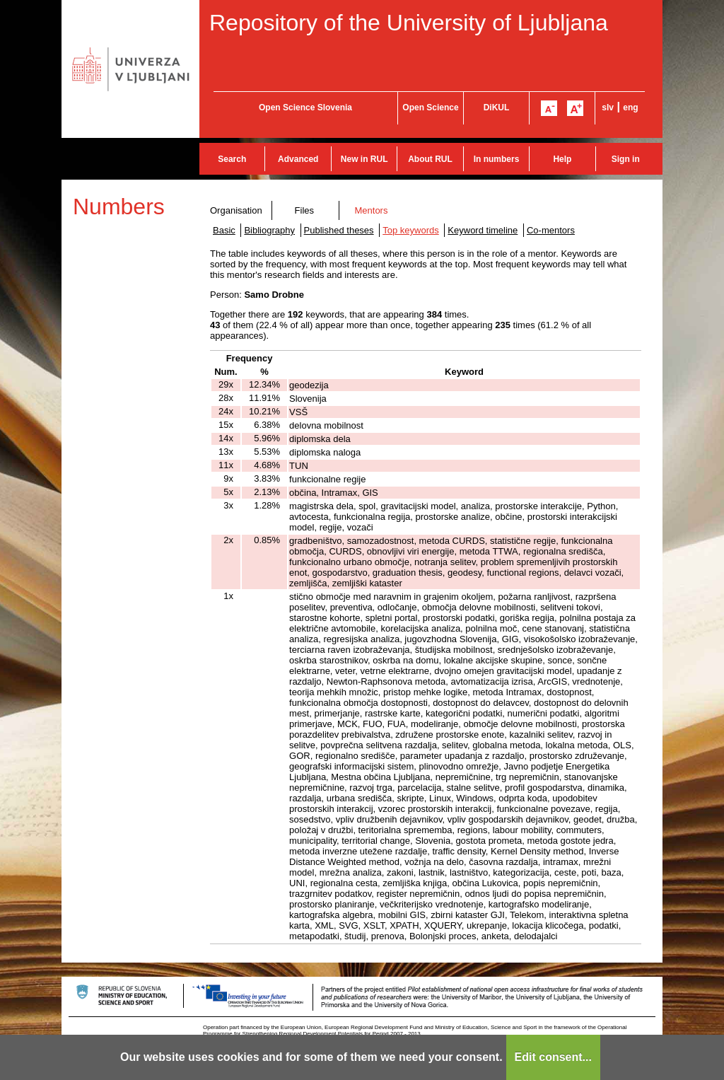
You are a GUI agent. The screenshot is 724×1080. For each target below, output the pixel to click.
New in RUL (364, 159)
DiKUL (497, 107)
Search (232, 159)
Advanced (298, 159)
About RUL (430, 159)
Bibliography (269, 230)
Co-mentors (551, 230)
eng (630, 107)
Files (304, 210)
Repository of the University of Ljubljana (408, 22)
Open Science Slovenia (305, 107)
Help (562, 159)
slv (608, 107)
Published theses (339, 230)
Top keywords (410, 230)
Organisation (236, 210)
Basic (224, 230)
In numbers (497, 159)
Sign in (626, 159)
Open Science (430, 107)
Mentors (370, 210)
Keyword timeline (483, 230)
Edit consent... (553, 1057)
